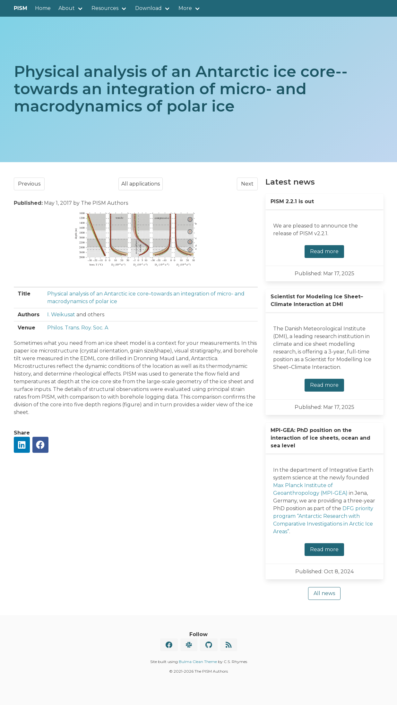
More (185, 8)
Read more (324, 251)
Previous (29, 184)
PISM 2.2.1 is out (292, 201)
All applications (140, 184)
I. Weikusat (61, 314)
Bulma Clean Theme (198, 661)
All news (324, 593)
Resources (104, 8)
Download (148, 8)
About (66, 8)
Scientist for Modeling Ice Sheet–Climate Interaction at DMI (317, 300)
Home (43, 8)
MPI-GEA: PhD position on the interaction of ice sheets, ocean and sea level (320, 438)
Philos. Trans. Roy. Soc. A (77, 328)
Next (247, 184)
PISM (20, 8)
